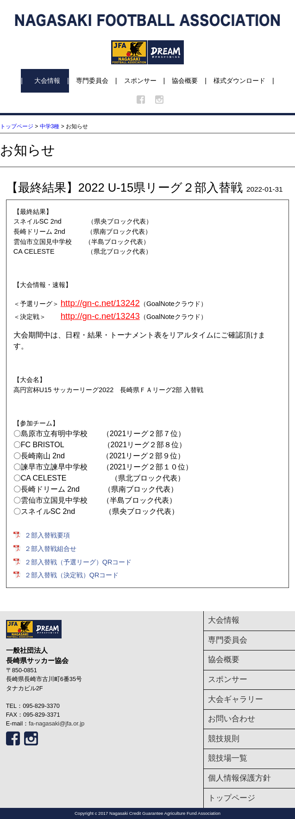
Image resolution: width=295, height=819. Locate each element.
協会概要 (185, 80)
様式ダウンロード (239, 80)
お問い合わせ (231, 718)
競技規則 (223, 738)
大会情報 (47, 80)
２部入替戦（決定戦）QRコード (72, 575)
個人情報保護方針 (239, 778)
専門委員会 (92, 80)
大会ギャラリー (235, 699)
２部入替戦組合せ (50, 548)
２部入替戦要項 (47, 535)
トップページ (16, 126)
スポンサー (140, 80)
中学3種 (50, 126)
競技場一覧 (227, 758)
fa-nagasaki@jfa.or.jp (56, 723)
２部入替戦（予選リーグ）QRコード (78, 562)
